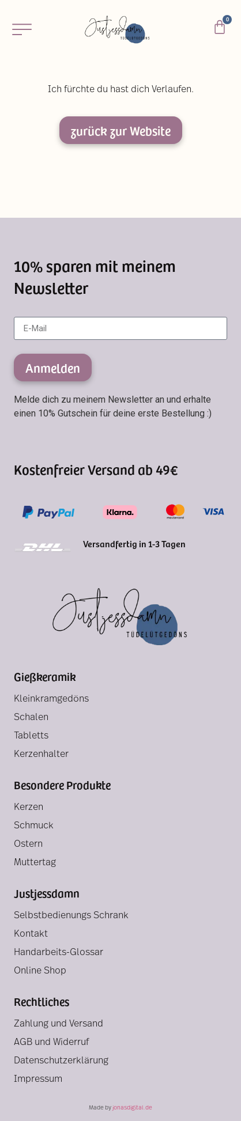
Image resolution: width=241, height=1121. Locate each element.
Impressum (38, 1079)
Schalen (31, 717)
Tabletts (31, 736)
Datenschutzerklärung (61, 1061)
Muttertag (35, 863)
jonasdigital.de (132, 1108)
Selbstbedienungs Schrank (71, 916)
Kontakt (31, 934)
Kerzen (28, 807)
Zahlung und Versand (58, 1024)
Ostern (28, 844)
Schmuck (34, 826)
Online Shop (40, 971)
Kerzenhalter (41, 754)
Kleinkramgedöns (51, 699)
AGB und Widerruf (51, 1042)
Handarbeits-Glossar (58, 952)
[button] (21, 29)
